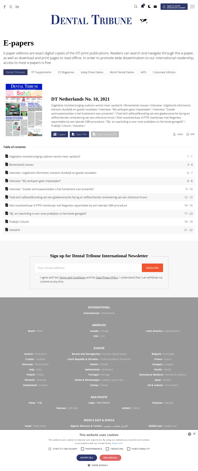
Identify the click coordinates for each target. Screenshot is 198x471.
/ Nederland (99, 369)
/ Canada (99, 331)
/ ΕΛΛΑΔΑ (99, 364)
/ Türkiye (99, 385)
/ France (162, 359)
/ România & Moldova (162, 374)
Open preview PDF (105, 134)
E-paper (59, 134)
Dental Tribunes (15, 72)
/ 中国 (35, 402)
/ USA (99, 336)
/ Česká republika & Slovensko (99, 359)
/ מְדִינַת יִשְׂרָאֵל (35, 426)
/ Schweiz (35, 385)
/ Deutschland (35, 364)
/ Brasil (35, 331)
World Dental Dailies (122, 72)
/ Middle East (163, 426)
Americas (99, 325)
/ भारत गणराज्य (99, 402)
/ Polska (35, 374)
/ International (99, 313)
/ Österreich (35, 353)
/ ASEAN (130, 408)
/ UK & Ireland (162, 385)
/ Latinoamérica (162, 331)
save (192, 134)
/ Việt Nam (67, 408)
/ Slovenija (35, 379)
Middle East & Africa (99, 420)
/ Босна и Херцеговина (99, 353)
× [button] (194, 434)
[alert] (99, 450)
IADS (143, 72)
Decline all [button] (110, 457)
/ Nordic (162, 369)
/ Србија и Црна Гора (99, 379)
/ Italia (35, 369)
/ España (163, 379)
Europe (99, 348)
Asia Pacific (99, 397)
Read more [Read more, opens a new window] (117, 443)
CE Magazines (66, 72)
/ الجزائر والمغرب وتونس (99, 426)
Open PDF (79, 134)
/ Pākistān (162, 402)
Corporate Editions (164, 72)
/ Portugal (99, 374)
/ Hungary (162, 364)
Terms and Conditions (72, 277)
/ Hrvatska (35, 359)
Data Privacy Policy (107, 277)
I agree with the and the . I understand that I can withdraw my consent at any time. (101, 279)
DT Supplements (41, 72)
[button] (99, 465)
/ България (163, 353)
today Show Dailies (92, 72)
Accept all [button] (86, 457)
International (99, 307)
